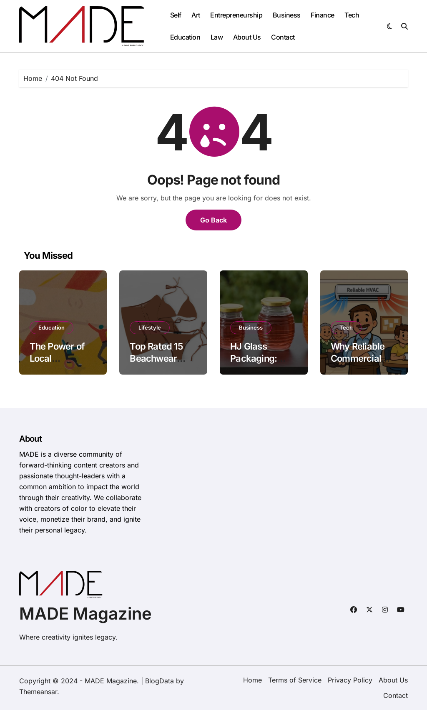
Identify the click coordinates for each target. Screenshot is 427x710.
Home (252, 680)
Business (287, 15)
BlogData (159, 681)
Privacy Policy (350, 680)
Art (195, 15)
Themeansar (38, 692)
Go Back (213, 220)
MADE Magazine (85, 613)
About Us (247, 37)
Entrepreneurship (236, 15)
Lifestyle (149, 327)
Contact (283, 37)
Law (217, 37)
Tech (351, 15)
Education (185, 37)
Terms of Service (295, 680)
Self (175, 15)
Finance (322, 15)
